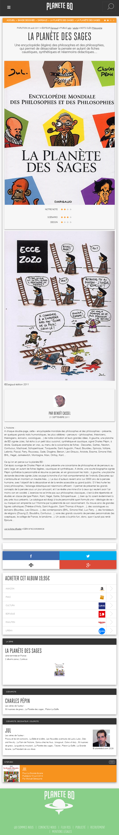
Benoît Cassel (62, 413)
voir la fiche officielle (13, 528)
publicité (80, 826)
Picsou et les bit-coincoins (16, 738)
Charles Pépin (17, 700)
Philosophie (97, 27)
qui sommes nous (24, 826)
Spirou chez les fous (44, 741)
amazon (55, 588)
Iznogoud (59, 741)
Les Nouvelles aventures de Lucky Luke (63, 738)
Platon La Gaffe (52, 708)
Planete (60, 6)
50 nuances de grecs (14, 708)
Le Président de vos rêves (24, 748)
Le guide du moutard (23, 745)
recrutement (97, 826)
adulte (75, 27)
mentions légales (62, 831)
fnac (55, 596)
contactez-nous (47, 826)
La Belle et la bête (37, 738)
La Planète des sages (23, 650)
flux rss (66, 826)
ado (69, 27)
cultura (55, 605)
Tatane (57, 745)
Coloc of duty (70, 741)
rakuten (55, 622)
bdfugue (55, 613)
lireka (55, 630)
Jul (8, 730)
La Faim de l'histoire (25, 741)
